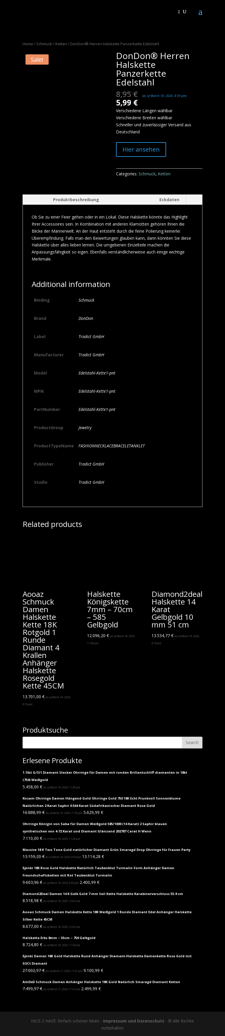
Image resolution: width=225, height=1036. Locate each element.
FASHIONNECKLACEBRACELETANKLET (112, 446)
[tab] (64, 200)
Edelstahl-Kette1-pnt (97, 373)
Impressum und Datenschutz (133, 1021)
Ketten (61, 43)
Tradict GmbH (91, 336)
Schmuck (44, 43)
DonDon (86, 318)
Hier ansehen (141, 149)
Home (28, 43)
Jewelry (85, 427)
